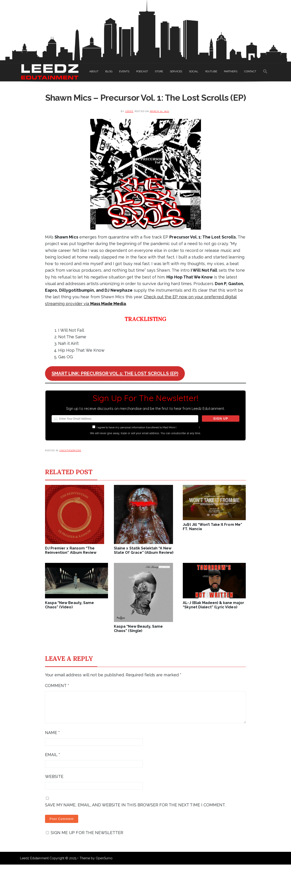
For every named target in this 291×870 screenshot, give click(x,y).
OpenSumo (104, 863)
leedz (129, 111)
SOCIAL (193, 71)
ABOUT (93, 71)
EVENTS (124, 71)
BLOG (109, 71)
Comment (57, 685)
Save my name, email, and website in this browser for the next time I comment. (135, 810)
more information (187, 427)
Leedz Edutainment (34, 863)
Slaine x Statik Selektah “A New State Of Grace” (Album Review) (143, 550)
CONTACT (250, 71)
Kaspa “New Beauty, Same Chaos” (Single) (138, 628)
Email (52, 760)
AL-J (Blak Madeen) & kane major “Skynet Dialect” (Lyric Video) (213, 605)
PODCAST (142, 71)
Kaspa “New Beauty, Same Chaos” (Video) (69, 605)
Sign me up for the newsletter (84, 838)
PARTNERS (230, 71)
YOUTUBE (211, 71)
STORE (159, 71)
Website (54, 782)
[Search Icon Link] (265, 72)
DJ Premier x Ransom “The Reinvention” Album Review (70, 550)
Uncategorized (70, 450)
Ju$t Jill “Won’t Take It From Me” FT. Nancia (212, 526)
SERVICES (176, 71)
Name (52, 738)
